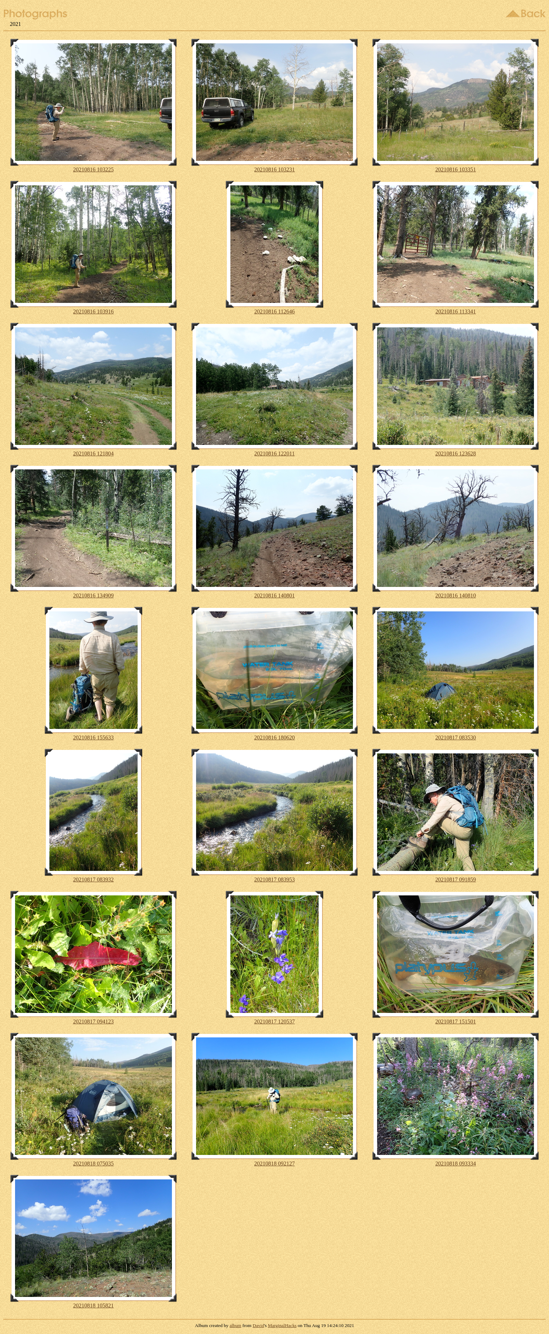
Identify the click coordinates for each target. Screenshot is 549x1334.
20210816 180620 (274, 737)
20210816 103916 (93, 311)
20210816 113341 (456, 311)
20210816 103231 (274, 169)
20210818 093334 (455, 1163)
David (258, 1325)
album (235, 1325)
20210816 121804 (93, 453)
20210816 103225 (93, 169)
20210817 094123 (93, 1021)
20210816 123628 (455, 453)
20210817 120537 (274, 1021)
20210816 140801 (274, 595)
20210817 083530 (455, 737)
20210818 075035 (93, 1163)
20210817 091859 (455, 879)
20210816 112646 (274, 311)
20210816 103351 (455, 169)
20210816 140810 (455, 595)
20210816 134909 (93, 595)
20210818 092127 (274, 1163)
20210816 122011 (274, 453)
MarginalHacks (282, 1325)
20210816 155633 (93, 737)
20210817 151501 (455, 1021)
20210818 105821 (93, 1305)
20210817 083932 (93, 879)
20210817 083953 (274, 879)
